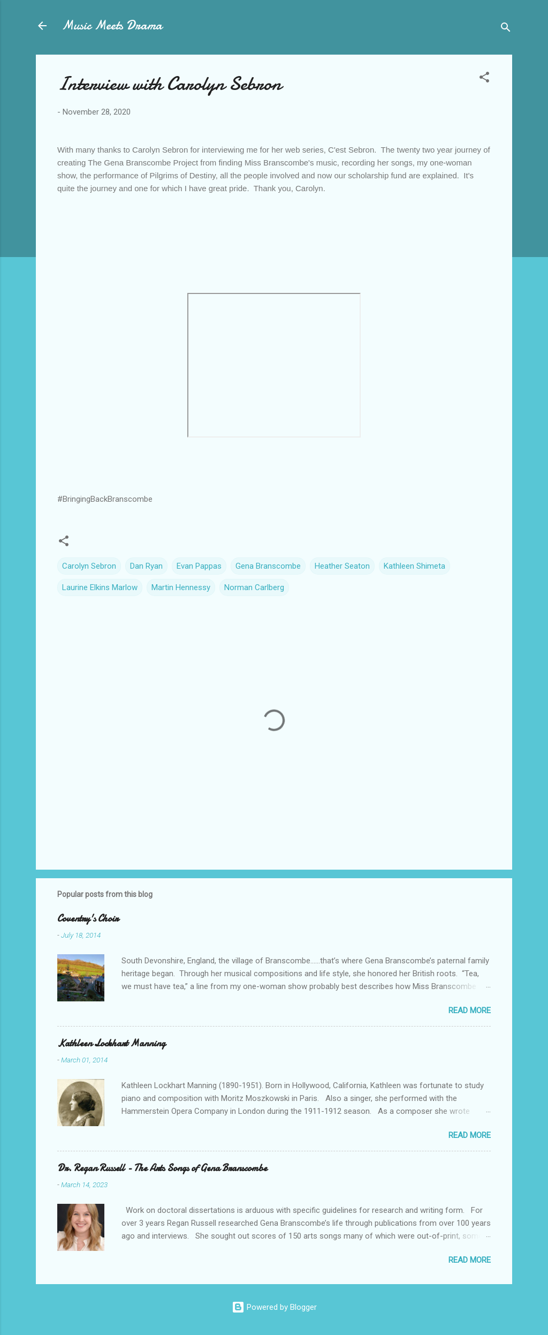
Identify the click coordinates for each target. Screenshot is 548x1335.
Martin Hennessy (180, 587)
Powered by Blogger (274, 1307)
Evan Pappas (199, 566)
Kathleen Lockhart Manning (111, 1043)
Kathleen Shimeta (414, 566)
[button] (484, 79)
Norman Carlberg (254, 587)
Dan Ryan (146, 566)
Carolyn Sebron (89, 566)
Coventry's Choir (87, 918)
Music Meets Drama (112, 25)
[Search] (505, 29)
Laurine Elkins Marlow (100, 587)
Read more (469, 1010)
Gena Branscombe (268, 566)
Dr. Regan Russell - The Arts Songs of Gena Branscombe (162, 1168)
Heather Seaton (342, 566)
